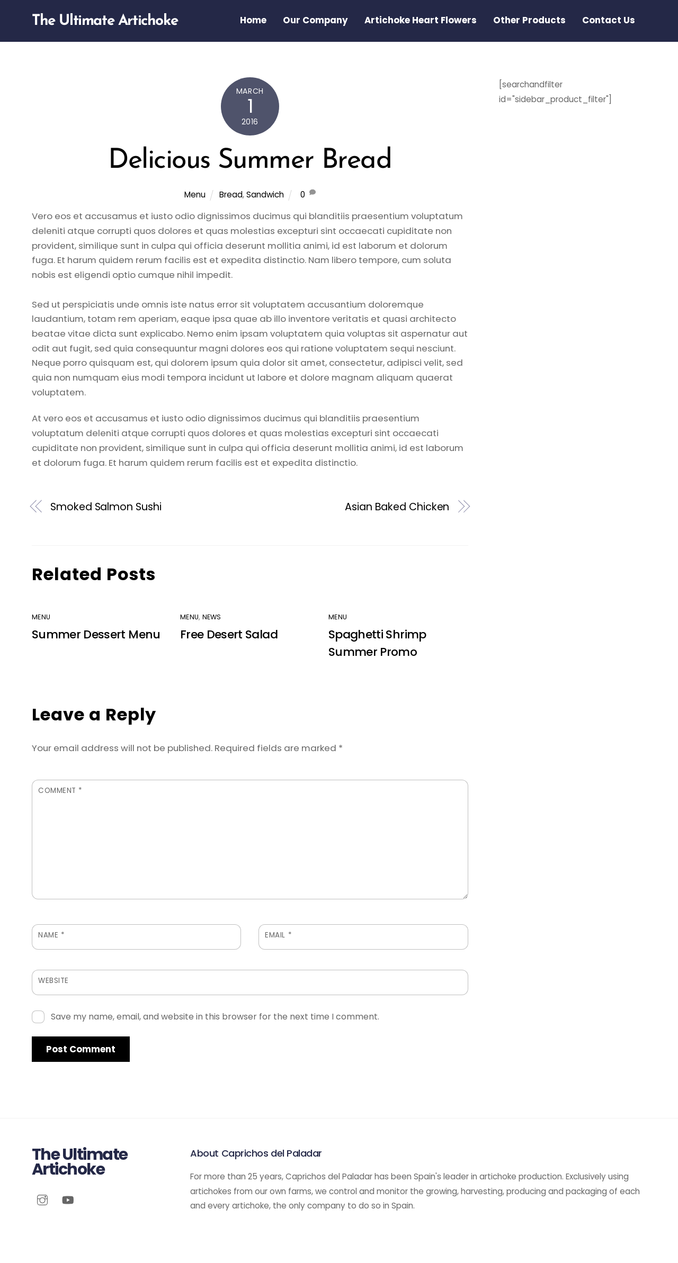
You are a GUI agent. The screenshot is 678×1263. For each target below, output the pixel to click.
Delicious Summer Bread (249, 161)
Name (51, 936)
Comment (60, 792)
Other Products (529, 20)
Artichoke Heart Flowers (420, 20)
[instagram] (42, 1200)
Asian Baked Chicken (397, 507)
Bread (231, 195)
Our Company (315, 20)
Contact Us (608, 20)
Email (278, 936)
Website (53, 982)
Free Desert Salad (229, 635)
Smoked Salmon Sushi (105, 507)
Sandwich (265, 195)
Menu (195, 195)
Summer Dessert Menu (96, 635)
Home (253, 20)
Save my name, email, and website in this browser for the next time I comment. (215, 1018)
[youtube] (67, 1200)
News (211, 617)
